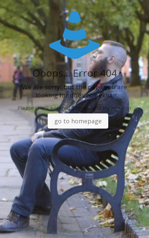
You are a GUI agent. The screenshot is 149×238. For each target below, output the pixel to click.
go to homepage (78, 121)
